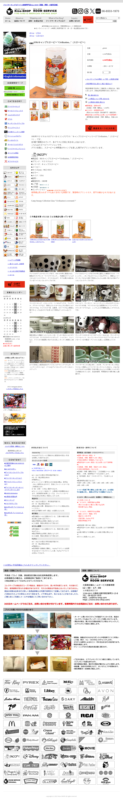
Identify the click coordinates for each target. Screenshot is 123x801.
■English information (11, 493)
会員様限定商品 (13, 157)
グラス (10, 119)
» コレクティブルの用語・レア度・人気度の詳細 (102, 79)
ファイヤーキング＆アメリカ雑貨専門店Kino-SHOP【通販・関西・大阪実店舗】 (30, 5)
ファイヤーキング (14, 106)
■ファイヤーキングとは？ (13, 478)
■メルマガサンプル (11, 503)
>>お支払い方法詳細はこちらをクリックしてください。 (26, 565)
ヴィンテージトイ (14, 127)
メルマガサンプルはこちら (15, 453)
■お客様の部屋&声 (10, 496)
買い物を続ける (93, 95)
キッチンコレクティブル (16, 123)
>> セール (11, 275)
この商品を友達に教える (96, 102)
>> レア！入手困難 (14, 260)
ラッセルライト (13, 140)
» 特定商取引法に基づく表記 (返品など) (98, 84)
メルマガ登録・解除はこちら (15, 446)
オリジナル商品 (13, 153)
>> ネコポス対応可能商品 (16, 271)
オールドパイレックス (15, 111)
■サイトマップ (9, 500)
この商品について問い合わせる (98, 99)
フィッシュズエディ (14, 136)
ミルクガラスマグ (14, 115)
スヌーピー (40, 35)
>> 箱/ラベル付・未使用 (16, 264)
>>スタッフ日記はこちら (14, 389)
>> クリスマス (12, 267)
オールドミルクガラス (15, 144)
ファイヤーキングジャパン (17, 149)
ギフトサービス (13, 161)
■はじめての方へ (10, 469)
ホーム (32, 33)
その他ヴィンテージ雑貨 (16, 132)
